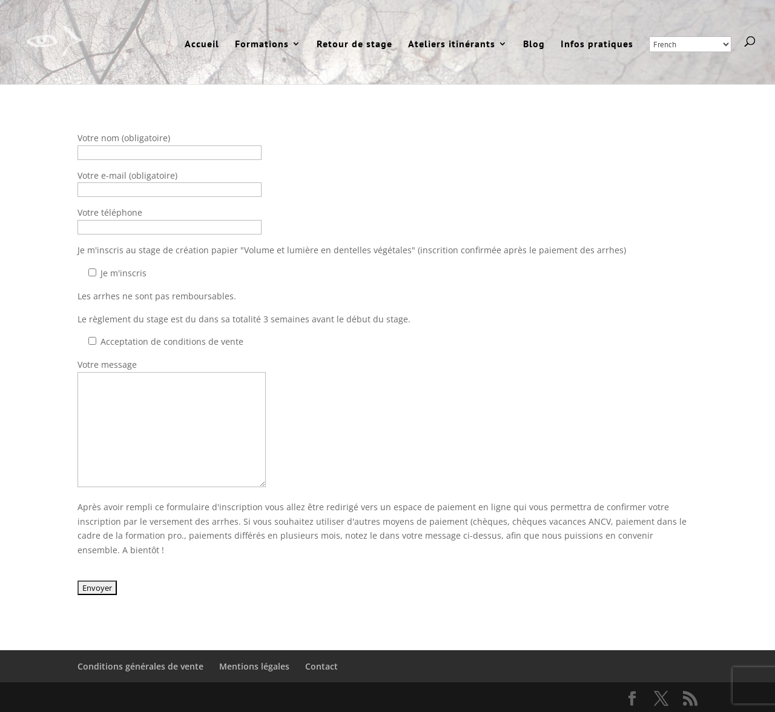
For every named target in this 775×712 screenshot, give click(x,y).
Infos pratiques (597, 44)
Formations (262, 44)
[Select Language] (690, 44)
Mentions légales (254, 666)
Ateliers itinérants (451, 44)
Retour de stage (354, 44)
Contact (321, 666)
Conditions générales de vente (140, 666)
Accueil (202, 44)
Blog (534, 44)
